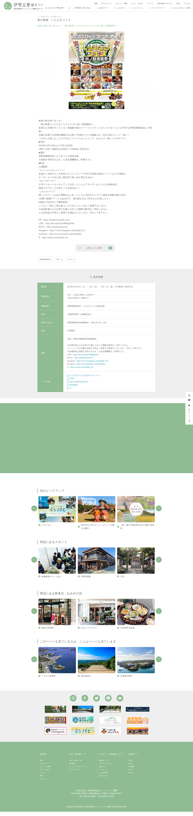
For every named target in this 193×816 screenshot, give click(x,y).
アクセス (43, 783)
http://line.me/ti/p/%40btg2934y (86, 359)
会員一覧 (102, 771)
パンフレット (138, 8)
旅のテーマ (104, 8)
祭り (58, 264)
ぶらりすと (121, 8)
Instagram (72, 389)
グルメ (69, 264)
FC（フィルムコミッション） (79, 771)
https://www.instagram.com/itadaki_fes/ (92, 365)
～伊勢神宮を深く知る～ (81, 8)
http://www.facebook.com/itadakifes (91, 368)
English (130, 767)
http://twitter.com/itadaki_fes (81, 371)
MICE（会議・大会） (76, 764)
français (130, 777)
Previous (34, 513)
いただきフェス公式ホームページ (83, 379)
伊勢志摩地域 (44, 264)
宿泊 (41, 780)
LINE (70, 383)
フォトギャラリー (158, 8)
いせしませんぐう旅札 (182, 8)
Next (159, 513)
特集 (41, 764)
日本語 (130, 764)
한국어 (130, 774)
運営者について (104, 764)
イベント (48, 14)
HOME (39, 14)
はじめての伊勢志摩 (55, 8)
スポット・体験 (45, 771)
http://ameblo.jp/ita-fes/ (83, 362)
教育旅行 (72, 767)
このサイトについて (105, 767)
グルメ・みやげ (45, 774)
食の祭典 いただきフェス (64, 14)
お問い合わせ (103, 780)
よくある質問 (103, 777)
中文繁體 (131, 771)
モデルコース (44, 767)
